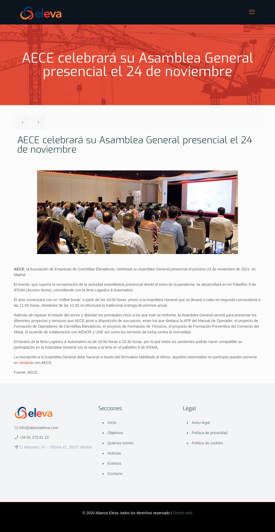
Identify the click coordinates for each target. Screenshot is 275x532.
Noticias (114, 453)
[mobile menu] (251, 12)
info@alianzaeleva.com (38, 428)
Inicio (111, 422)
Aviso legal (201, 422)
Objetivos (115, 433)
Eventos (114, 463)
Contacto (114, 474)
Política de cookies (207, 443)
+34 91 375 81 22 (34, 437)
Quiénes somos (120, 443)
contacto (26, 362)
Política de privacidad (209, 433)
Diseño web (183, 513)
